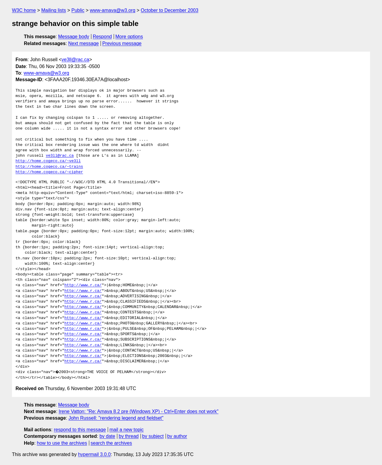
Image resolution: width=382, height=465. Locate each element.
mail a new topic (127, 429)
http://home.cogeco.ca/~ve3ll (48, 161)
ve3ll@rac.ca (75, 59)
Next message (83, 43)
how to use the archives (62, 443)
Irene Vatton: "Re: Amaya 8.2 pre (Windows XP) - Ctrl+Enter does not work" (138, 411)
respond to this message (80, 429)
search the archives (111, 443)
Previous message (122, 43)
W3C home (24, 10)
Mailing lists (53, 10)
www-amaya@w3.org (112, 10)
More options (129, 36)
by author (177, 436)
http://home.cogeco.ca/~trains (49, 167)
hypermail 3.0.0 (94, 454)
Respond (102, 36)
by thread (129, 436)
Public (77, 10)
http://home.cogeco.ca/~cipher (49, 172)
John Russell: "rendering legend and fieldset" (115, 418)
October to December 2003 (169, 10)
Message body (73, 36)
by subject (153, 436)
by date (107, 436)
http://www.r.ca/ (83, 285)
